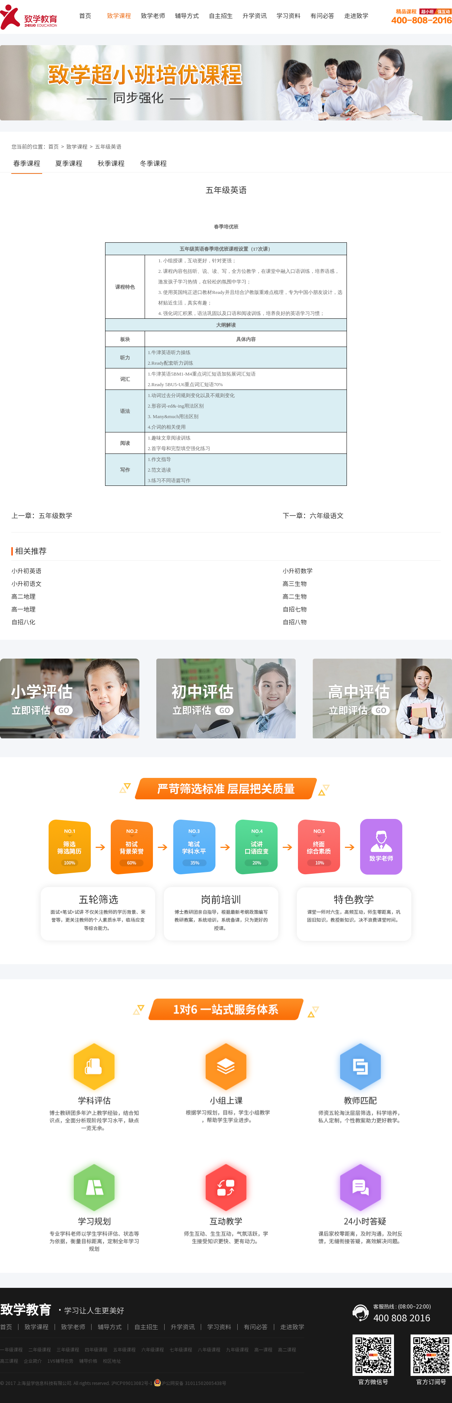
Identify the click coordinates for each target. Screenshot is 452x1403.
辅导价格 (88, 1361)
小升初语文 (26, 584)
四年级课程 (96, 1349)
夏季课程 (68, 163)
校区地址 (112, 1361)
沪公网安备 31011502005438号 (190, 1383)
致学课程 (119, 16)
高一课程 (263, 1349)
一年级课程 (11, 1349)
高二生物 (294, 596)
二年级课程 (39, 1349)
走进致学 (356, 16)
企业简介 (33, 1361)
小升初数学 (297, 571)
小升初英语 (26, 571)
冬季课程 (153, 163)
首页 (85, 16)
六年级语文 (327, 515)
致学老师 (153, 16)
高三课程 (9, 1361)
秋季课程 (111, 163)
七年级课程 (181, 1349)
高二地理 (23, 596)
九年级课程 (237, 1349)
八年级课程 (209, 1349)
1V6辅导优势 (60, 1361)
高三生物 (294, 584)
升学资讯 (255, 16)
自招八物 (294, 622)
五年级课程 (124, 1349)
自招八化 (23, 622)
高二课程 (287, 1349)
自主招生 (221, 16)
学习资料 (288, 16)
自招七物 (294, 609)
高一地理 (23, 609)
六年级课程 (152, 1349)
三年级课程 (67, 1349)
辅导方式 (187, 16)
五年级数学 (55, 515)
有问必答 (322, 16)
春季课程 (26, 163)
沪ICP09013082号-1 (132, 1383)
